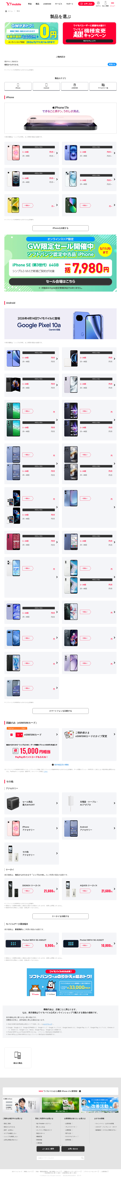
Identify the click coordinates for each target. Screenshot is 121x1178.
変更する (112, 64)
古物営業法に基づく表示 (69, 1173)
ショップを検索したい (11, 1136)
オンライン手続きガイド (44, 1130)
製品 (37, 4)
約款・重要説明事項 (42, 1171)
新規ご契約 (7, 1123)
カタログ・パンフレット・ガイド (106, 1127)
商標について (28, 1171)
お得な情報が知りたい (11, 1140)
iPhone (18, 88)
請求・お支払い (9, 1130)
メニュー (112, 6)
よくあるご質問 (48, 1149)
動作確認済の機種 (61, 765)
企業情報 (68, 1123)
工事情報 (39, 1143)
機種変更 (39, 1136)
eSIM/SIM (47, 4)
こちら (46, 771)
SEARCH (82, 1158)
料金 (30, 4)
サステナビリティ (71, 1136)
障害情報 (39, 1140)
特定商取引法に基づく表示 (52, 1173)
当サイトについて (17, 1171)
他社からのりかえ (9, 1127)
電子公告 (68, 1133)
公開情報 (68, 1130)
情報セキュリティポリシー (72, 1171)
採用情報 (68, 1140)
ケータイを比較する (60, 916)
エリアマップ (47, 1024)
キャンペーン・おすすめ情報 (104, 1123)
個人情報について (55, 1171)
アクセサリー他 (103, 88)
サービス (58, 4)
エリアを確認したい (10, 1133)
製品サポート (40, 1133)
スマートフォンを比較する (60, 711)
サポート (69, 4)
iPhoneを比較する (60, 228)
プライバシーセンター (90, 1171)
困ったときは (40, 1127)
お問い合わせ (73, 1149)
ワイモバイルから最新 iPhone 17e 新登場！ (60, 1091)
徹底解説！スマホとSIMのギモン (105, 1130)
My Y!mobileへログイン (43, 1123)
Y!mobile (13, 3)
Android (46, 88)
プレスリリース (70, 1127)
